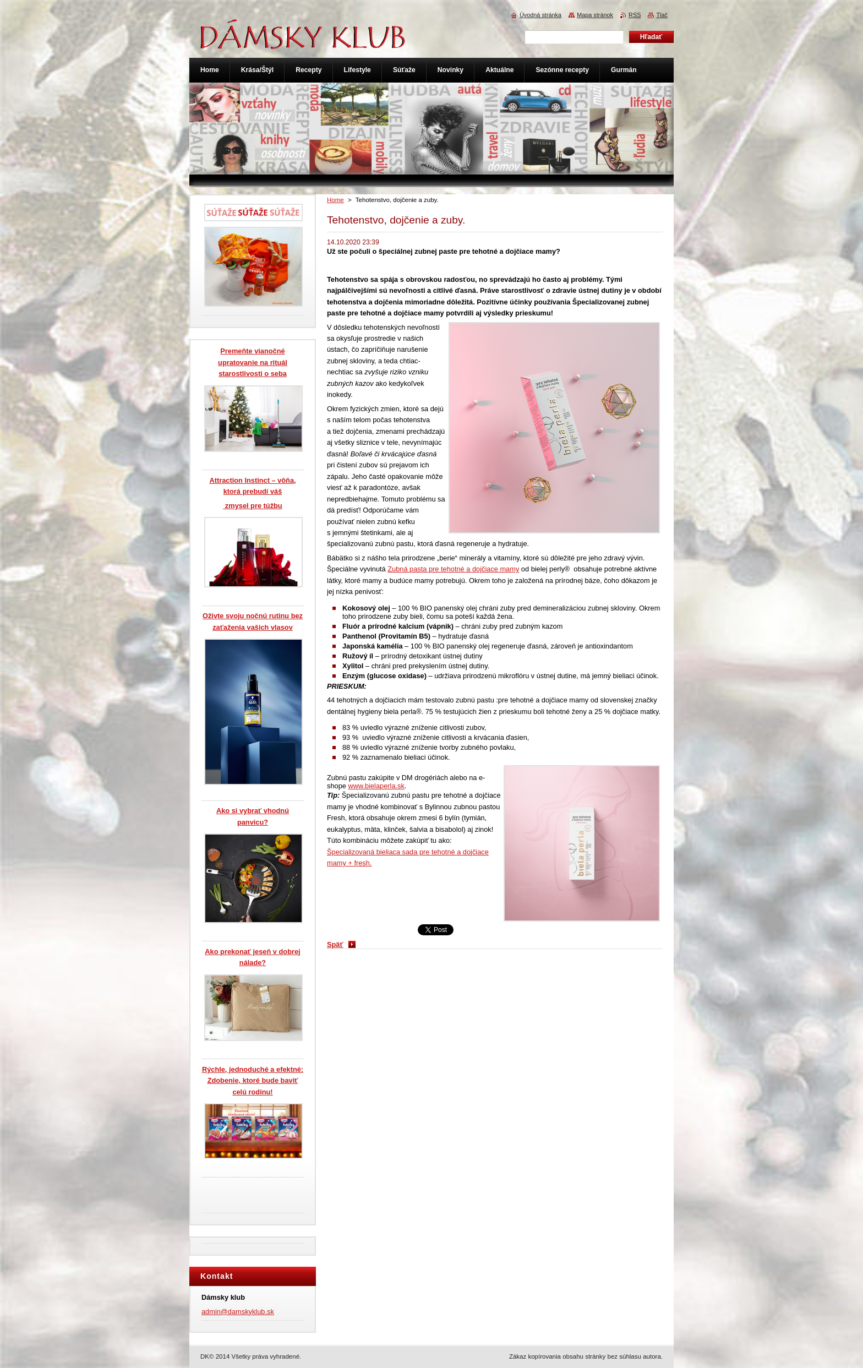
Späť (335, 944)
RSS (635, 15)
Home (335, 200)
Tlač (662, 15)
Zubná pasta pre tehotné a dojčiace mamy (453, 569)
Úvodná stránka (540, 15)
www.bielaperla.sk (376, 786)
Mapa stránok (595, 15)
